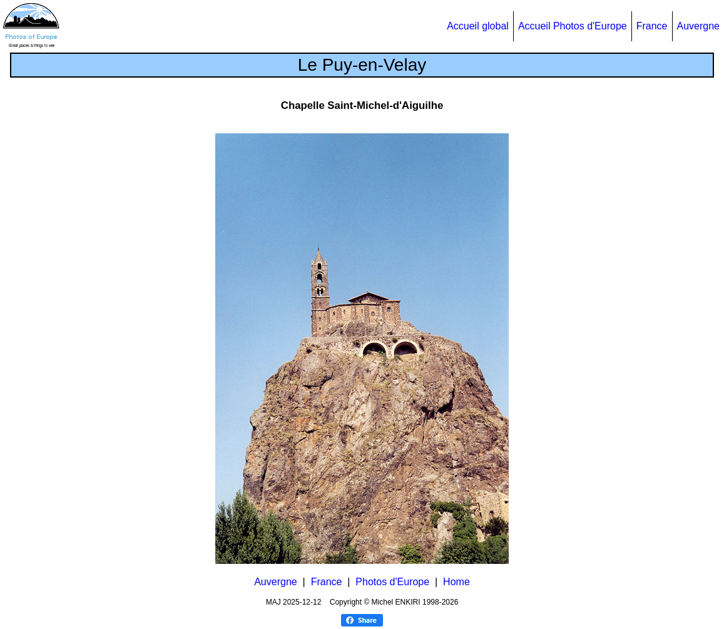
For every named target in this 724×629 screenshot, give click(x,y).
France (652, 26)
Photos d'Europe (392, 581)
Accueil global (478, 26)
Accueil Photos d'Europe (572, 26)
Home (456, 581)
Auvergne (698, 26)
